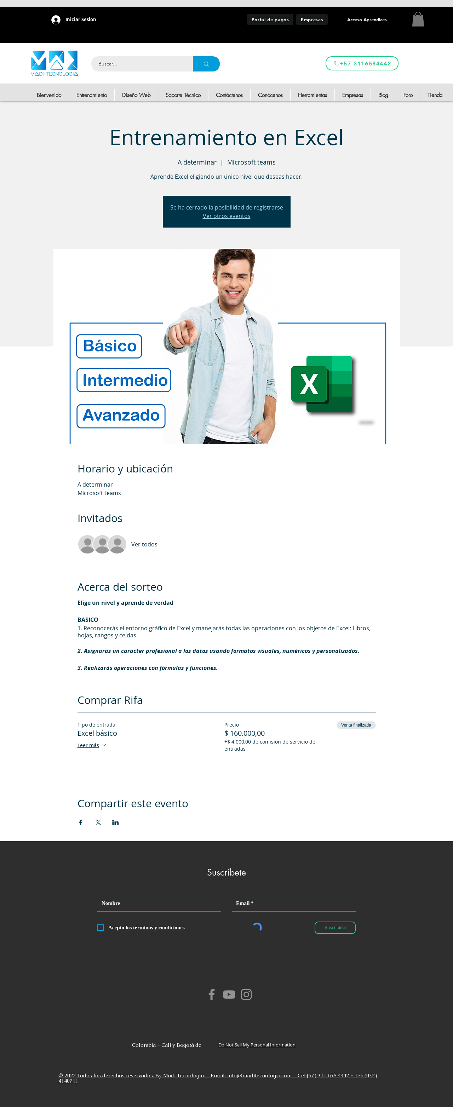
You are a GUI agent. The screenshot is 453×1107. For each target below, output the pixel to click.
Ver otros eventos (227, 216)
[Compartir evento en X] (98, 822)
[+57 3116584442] (362, 63)
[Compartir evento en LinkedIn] (115, 822)
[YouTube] (229, 994)
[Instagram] (246, 994)
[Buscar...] (138, 63)
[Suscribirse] (335, 928)
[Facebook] (211, 994)
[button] (418, 19)
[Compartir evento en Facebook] (81, 822)
